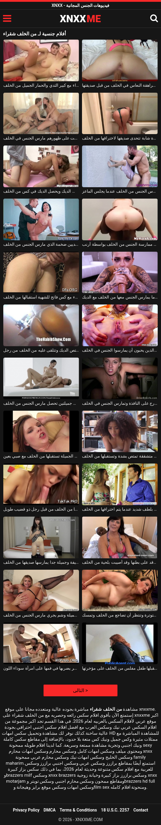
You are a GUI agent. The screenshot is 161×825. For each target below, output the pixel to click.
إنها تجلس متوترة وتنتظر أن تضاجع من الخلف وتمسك (120, 615)
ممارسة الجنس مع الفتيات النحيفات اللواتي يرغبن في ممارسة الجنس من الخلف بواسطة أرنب (120, 244)
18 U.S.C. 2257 (115, 810)
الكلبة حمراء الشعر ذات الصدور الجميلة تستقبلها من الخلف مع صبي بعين (41, 456)
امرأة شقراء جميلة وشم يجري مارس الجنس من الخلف (41, 615)
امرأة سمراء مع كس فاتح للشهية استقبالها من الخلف (41, 297)
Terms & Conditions (78, 810)
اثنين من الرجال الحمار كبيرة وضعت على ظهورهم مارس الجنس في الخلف (41, 138)
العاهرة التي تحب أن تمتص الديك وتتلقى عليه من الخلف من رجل (41, 350)
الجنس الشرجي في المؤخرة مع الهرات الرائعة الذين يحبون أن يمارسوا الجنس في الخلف (120, 350)
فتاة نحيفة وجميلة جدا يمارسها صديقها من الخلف (41, 562)
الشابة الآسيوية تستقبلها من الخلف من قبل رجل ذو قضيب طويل (41, 509)
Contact (140, 810)
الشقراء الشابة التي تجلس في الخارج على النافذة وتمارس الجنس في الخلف (120, 403)
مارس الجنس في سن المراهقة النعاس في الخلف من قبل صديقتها (120, 85)
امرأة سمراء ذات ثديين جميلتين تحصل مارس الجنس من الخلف (41, 403)
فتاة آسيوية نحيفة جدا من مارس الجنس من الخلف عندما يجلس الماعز (120, 191)
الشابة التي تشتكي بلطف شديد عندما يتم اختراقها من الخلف (120, 509)
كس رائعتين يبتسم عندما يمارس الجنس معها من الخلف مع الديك (120, 297)
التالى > (80, 690)
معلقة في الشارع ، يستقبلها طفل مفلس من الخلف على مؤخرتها (120, 668)
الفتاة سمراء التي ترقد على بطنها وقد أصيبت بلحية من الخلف (120, 562)
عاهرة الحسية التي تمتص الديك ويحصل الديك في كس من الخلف (41, 191)
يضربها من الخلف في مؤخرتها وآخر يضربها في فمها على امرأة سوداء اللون (41, 668)
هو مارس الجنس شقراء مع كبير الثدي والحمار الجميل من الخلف (41, 85)
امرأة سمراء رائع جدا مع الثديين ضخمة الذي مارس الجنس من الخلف (41, 244)
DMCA (50, 810)
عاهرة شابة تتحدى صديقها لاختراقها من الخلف (120, 138)
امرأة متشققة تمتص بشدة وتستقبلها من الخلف (120, 456)
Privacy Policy (26, 810)
